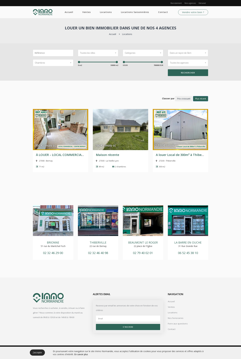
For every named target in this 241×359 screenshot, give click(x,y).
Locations (106, 12)
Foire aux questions (178, 323)
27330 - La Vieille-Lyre (107, 160)
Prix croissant (183, 98)
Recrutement (176, 3)
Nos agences (190, 3)
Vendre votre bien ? (193, 12)
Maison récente (107, 155)
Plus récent (200, 98)
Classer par (168, 98)
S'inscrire (128, 327)
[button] (98, 52)
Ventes (86, 12)
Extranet (202, 3)
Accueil (69, 12)
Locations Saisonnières (135, 12)
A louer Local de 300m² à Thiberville (182, 155)
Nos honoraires (176, 318)
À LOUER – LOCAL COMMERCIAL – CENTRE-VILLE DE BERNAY (80, 155)
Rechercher (188, 72)
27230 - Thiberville (166, 160)
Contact (163, 12)
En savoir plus (81, 354)
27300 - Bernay (44, 160)
